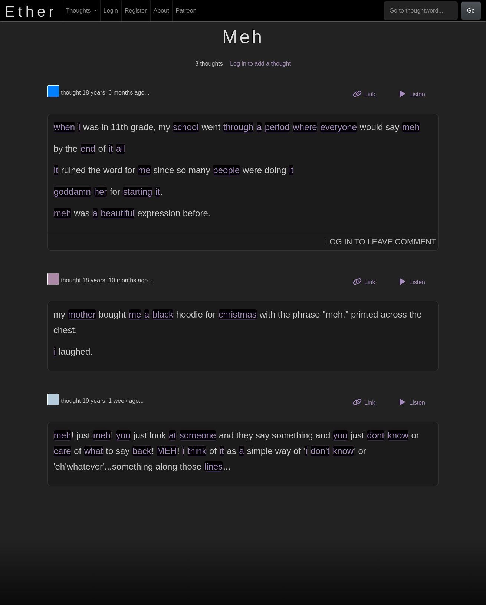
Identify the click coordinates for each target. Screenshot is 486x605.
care (62, 451)
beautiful (118, 213)
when (64, 127)
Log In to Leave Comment (380, 241)
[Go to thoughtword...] (421, 10)
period (277, 127)
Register (136, 10)
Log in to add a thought (260, 63)
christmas (238, 314)
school (185, 127)
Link (367, 94)
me (144, 170)
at (172, 435)
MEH (167, 451)
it (110, 149)
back (141, 451)
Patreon (185, 10)
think (197, 451)
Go (471, 10)
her (100, 192)
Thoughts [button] (79, 10)
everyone (338, 127)
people (226, 170)
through (238, 127)
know (398, 435)
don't (320, 451)
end (88, 149)
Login (111, 10)
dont (375, 435)
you (123, 435)
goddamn (72, 192)
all (120, 149)
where (305, 127)
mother (82, 314)
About (161, 10)
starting (137, 192)
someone (198, 435)
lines (213, 466)
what (93, 451)
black (162, 314)
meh (411, 127)
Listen (411, 94)
